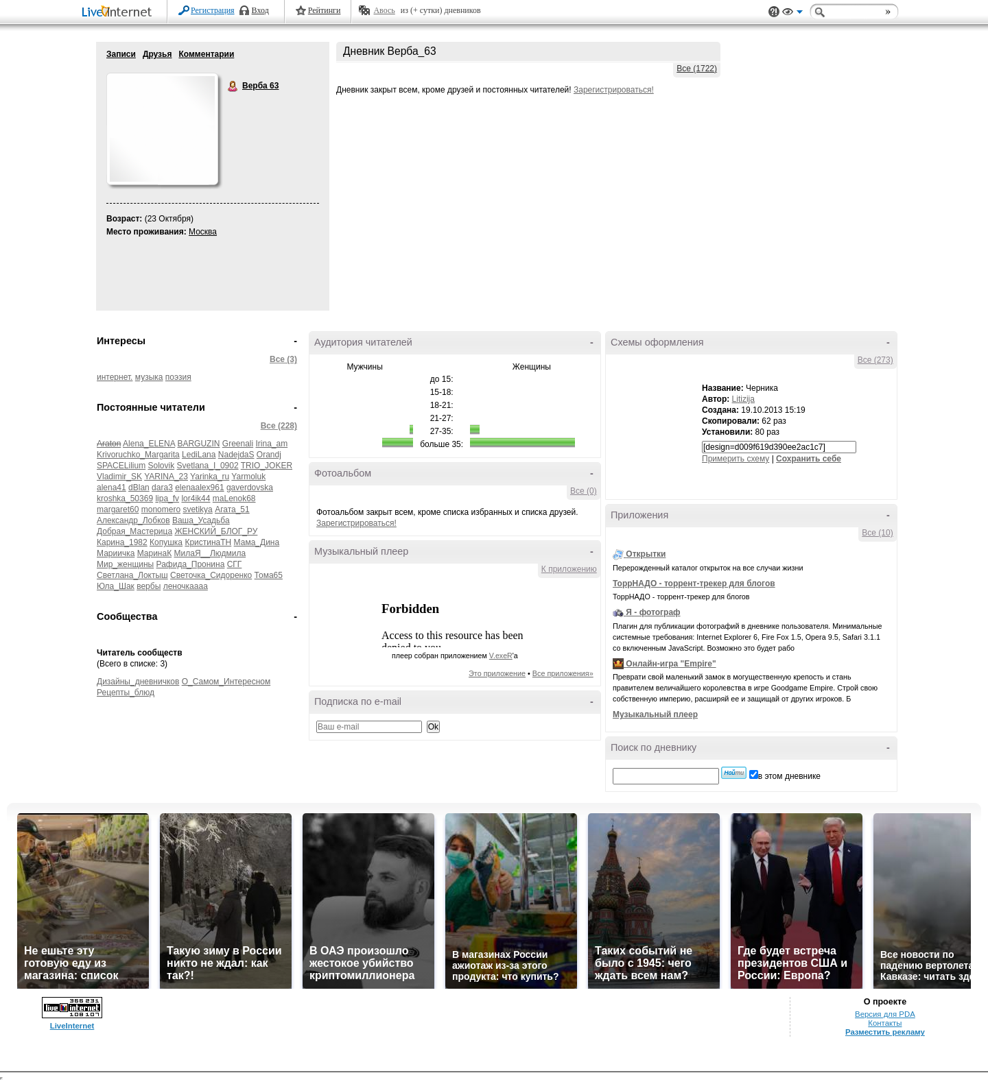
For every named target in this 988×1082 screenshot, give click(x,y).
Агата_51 (232, 509)
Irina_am (272, 443)
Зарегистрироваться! (614, 90)
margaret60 (118, 509)
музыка (149, 377)
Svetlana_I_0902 (208, 465)
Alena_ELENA (149, 443)
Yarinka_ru (209, 476)
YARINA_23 (166, 476)
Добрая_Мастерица (134, 531)
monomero (160, 509)
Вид (792, 13)
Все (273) (875, 360)
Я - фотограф (653, 612)
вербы (149, 586)
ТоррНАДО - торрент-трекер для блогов (694, 583)
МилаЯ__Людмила (210, 553)
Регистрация (213, 10)
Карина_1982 (122, 542)
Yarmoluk (248, 476)
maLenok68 (234, 498)
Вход (260, 10)
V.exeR (501, 655)
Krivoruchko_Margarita (138, 454)
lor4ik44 (195, 498)
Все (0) (583, 491)
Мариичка (115, 553)
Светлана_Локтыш (132, 575)
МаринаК (154, 553)
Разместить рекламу (885, 1032)
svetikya (197, 509)
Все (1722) (697, 68)
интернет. (114, 377)
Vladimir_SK (119, 476)
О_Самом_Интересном (226, 681)
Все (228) (279, 426)
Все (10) (877, 533)
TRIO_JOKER (266, 465)
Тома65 (269, 575)
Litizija (743, 399)
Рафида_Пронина (190, 564)
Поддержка (773, 12)
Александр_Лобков (133, 520)
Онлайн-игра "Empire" (671, 664)
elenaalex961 (199, 487)
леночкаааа (185, 586)
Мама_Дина (257, 542)
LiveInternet (119, 12)
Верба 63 (233, 86)
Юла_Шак (115, 586)
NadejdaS (236, 454)
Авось (384, 10)
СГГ (234, 564)
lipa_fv (167, 498)
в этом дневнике (789, 776)
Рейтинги (324, 10)
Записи (121, 54)
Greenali (237, 443)
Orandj (269, 454)
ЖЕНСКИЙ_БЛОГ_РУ (215, 531)
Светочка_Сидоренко (211, 575)
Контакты (885, 1023)
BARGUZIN (198, 443)
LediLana (198, 454)
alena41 (111, 487)
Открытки (646, 554)
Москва (203, 232)
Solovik (161, 465)
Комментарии (206, 54)
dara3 (162, 487)
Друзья (157, 54)
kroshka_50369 (125, 498)
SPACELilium (121, 465)
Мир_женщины (125, 564)
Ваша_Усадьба (201, 520)
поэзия (178, 377)
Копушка (166, 542)
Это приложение (497, 673)
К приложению (569, 569)
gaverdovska (249, 487)
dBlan (139, 487)
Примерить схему (735, 459)
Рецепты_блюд (125, 692)
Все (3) (283, 359)
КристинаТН (208, 542)
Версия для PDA (885, 1014)
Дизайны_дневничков (138, 681)
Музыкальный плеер (655, 714)
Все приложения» (562, 673)
